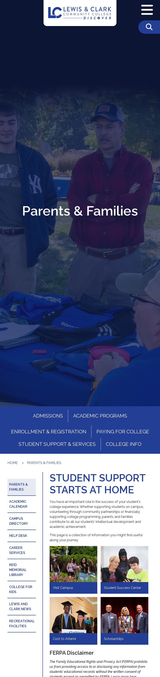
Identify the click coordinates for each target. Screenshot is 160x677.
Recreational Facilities (22, 623)
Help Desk (18, 536)
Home (13, 463)
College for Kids (20, 589)
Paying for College (122, 432)
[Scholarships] (124, 621)
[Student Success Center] (124, 570)
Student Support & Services (57, 444)
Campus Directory (18, 521)
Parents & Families (44, 463)
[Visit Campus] (73, 570)
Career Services (17, 550)
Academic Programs (100, 416)
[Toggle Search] (149, 27)
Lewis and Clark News (20, 606)
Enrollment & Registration (48, 432)
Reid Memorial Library (18, 570)
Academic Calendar (18, 504)
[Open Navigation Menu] (147, 10)
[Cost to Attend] (73, 621)
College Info (123, 444)
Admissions (48, 416)
